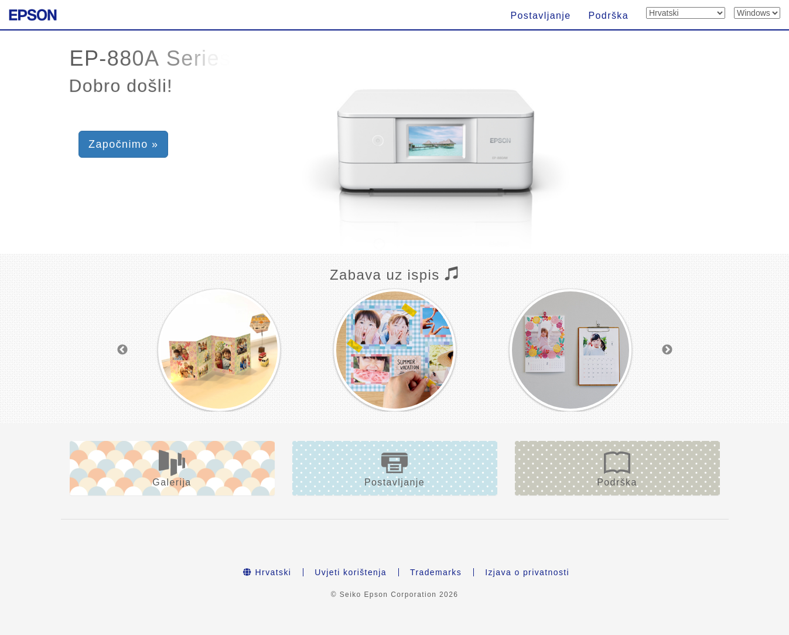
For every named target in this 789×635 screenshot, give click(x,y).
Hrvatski (267, 572)
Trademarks (436, 572)
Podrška (609, 16)
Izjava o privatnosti (527, 572)
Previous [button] (122, 350)
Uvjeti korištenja (351, 572)
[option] (219, 350)
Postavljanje (540, 16)
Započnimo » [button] (123, 144)
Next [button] (667, 350)
